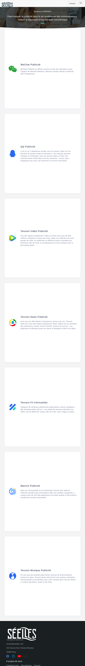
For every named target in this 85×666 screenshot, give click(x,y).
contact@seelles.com (14, 644)
